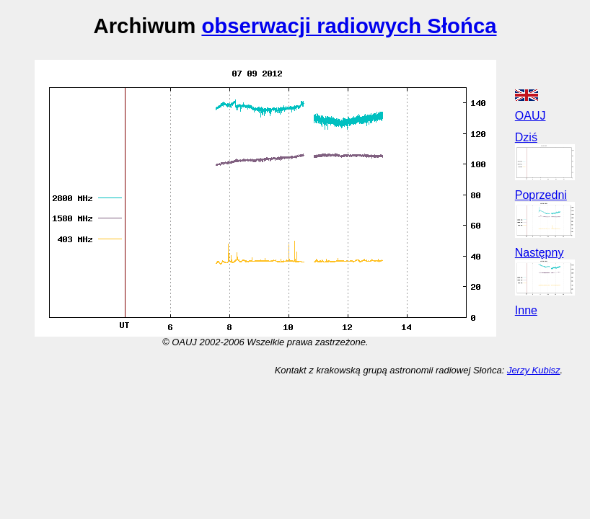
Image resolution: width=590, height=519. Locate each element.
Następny (539, 253)
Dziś (526, 137)
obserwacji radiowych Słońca (348, 25)
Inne (526, 310)
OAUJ (530, 116)
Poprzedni (541, 195)
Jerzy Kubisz (533, 370)
